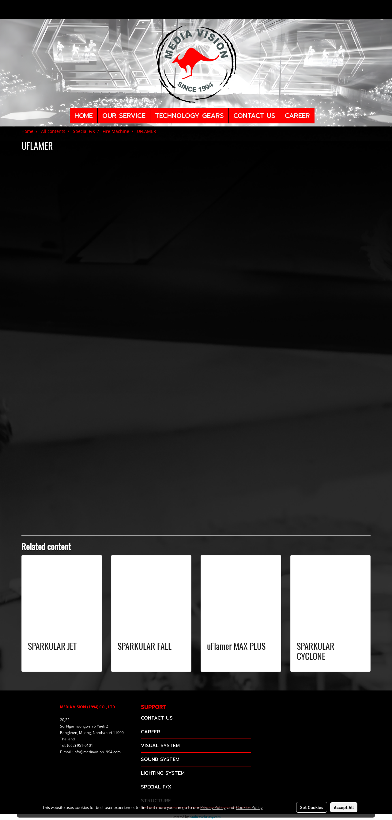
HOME (83, 115)
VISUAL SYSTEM (160, 745)
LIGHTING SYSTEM (163, 773)
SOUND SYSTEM (160, 759)
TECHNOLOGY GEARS (189, 115)
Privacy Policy (212, 807)
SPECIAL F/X (156, 787)
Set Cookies (311, 807)
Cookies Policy (249, 807)
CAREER (297, 115)
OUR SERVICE (123, 115)
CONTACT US (254, 115)
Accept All (344, 807)
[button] (320, 115)
